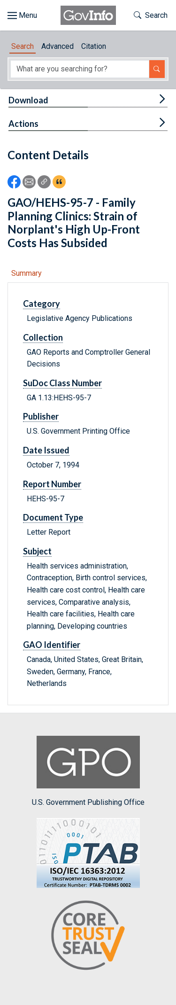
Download (28, 100)
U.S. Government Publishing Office (88, 771)
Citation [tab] (93, 46)
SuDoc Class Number (62, 383)
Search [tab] (22, 46)
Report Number (52, 484)
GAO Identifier (51, 644)
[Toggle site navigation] (22, 15)
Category (41, 303)
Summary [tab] (26, 273)
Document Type (53, 517)
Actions (23, 123)
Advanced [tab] (57, 46)
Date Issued (46, 450)
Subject (37, 551)
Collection (43, 337)
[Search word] (79, 69)
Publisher (41, 416)
